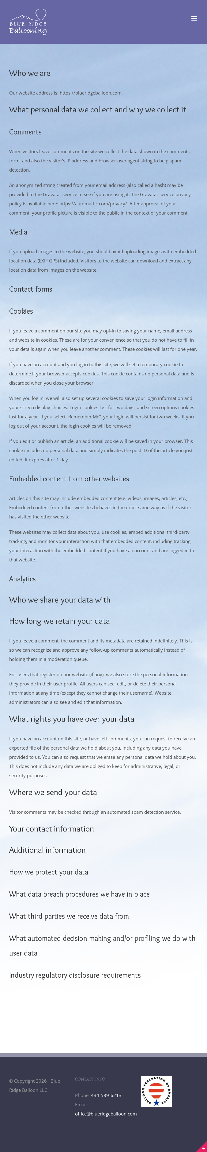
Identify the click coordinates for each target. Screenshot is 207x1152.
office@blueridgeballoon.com (106, 1114)
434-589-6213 (106, 1095)
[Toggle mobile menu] (194, 18)
